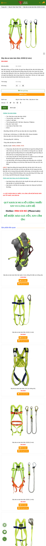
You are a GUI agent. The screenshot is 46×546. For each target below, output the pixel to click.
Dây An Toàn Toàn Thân (22, 99)
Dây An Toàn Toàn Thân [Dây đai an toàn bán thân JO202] (15, 7)
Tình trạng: (4, 81)
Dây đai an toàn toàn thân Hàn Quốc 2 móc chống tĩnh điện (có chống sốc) (23, 275)
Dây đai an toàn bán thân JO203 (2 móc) (23, 442)
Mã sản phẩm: (5, 66)
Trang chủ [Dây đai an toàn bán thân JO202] (4, 7)
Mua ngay (23, 94)
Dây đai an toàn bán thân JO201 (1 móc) (23, 499)
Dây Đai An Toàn (33, 99)
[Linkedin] (13, 103)
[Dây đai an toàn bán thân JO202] (43, 2)
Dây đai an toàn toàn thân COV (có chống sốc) (23, 388)
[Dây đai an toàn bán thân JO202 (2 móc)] (23, 3)
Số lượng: (4, 85)
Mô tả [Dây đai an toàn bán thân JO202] (4, 107)
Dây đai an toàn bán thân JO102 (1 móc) (23, 332)
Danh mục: (4, 99)
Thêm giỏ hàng (23, 90)
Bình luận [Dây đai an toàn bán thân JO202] (13, 107)
